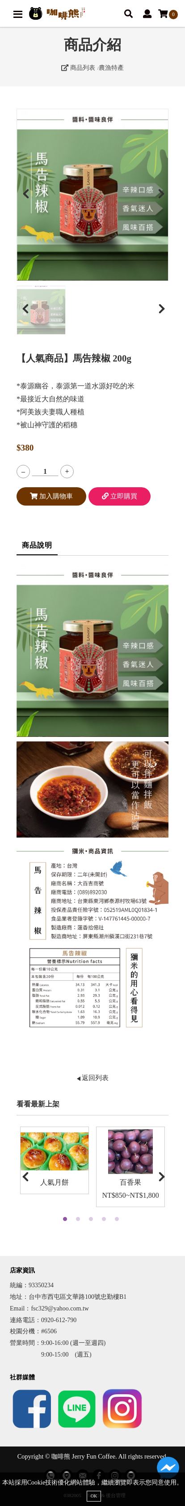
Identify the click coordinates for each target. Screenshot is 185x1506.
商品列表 (78, 67)
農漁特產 (111, 67)
